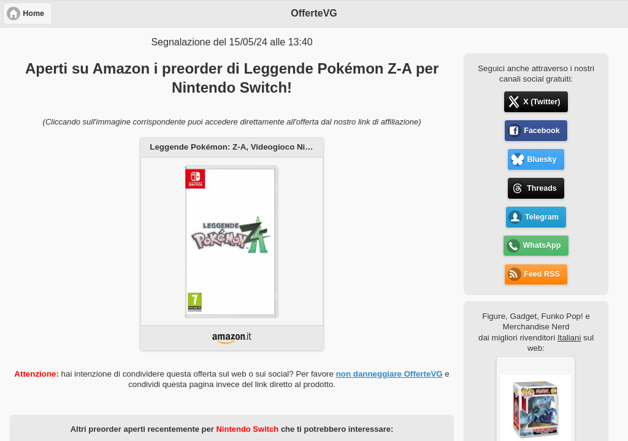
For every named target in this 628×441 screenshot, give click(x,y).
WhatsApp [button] (542, 245)
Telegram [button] (542, 217)
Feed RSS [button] (541, 274)
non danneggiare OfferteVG (389, 373)
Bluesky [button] (541, 159)
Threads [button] (542, 188)
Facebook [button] (541, 130)
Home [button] (33, 13)
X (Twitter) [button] (541, 102)
